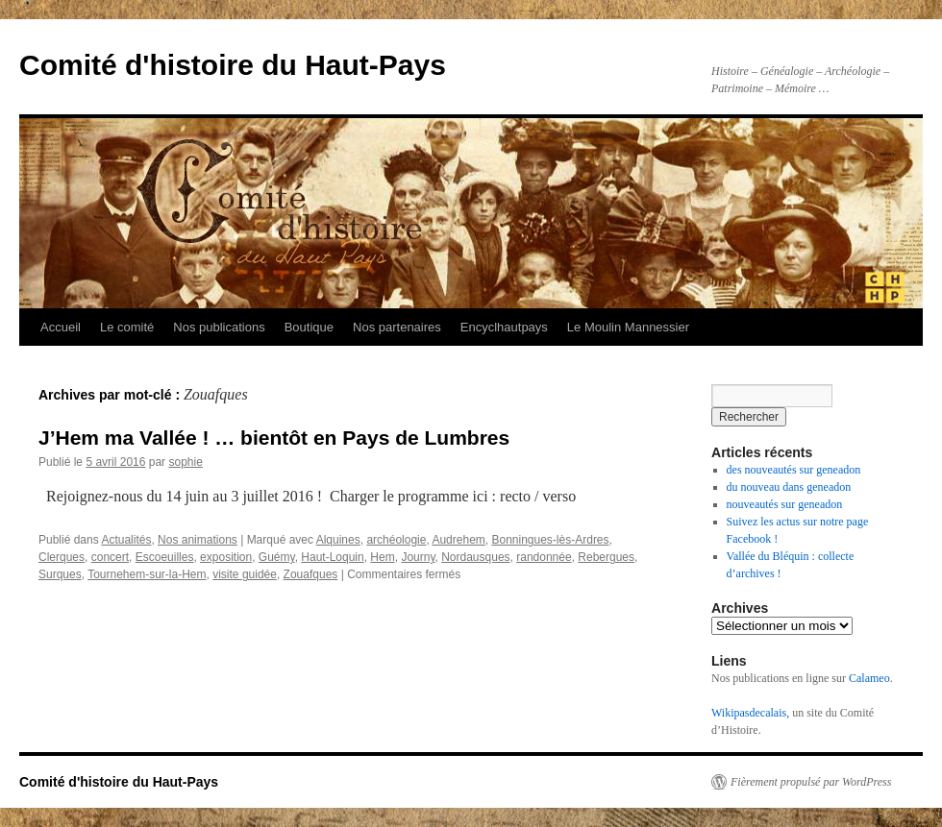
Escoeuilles (165, 557)
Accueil (60, 327)
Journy (417, 557)
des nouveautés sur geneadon (794, 469)
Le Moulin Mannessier (628, 327)
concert (110, 557)
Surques (60, 574)
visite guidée (244, 574)
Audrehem (458, 540)
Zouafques (311, 574)
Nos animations (197, 540)
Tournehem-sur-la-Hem (146, 574)
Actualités (126, 540)
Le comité (127, 327)
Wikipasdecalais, (750, 712)
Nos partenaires (397, 327)
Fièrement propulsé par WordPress (811, 782)
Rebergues (606, 557)
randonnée (543, 557)
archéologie (396, 540)
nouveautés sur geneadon (785, 504)
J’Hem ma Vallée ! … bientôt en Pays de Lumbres (273, 437)
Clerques (61, 557)
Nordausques (475, 557)
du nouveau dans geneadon (789, 487)
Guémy (277, 557)
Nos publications (218, 327)
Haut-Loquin (332, 557)
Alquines (338, 540)
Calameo (869, 678)
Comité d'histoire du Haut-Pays (232, 65)
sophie (185, 462)
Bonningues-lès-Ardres (549, 540)
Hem (382, 557)
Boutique (309, 327)
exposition (226, 557)
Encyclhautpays (504, 327)
